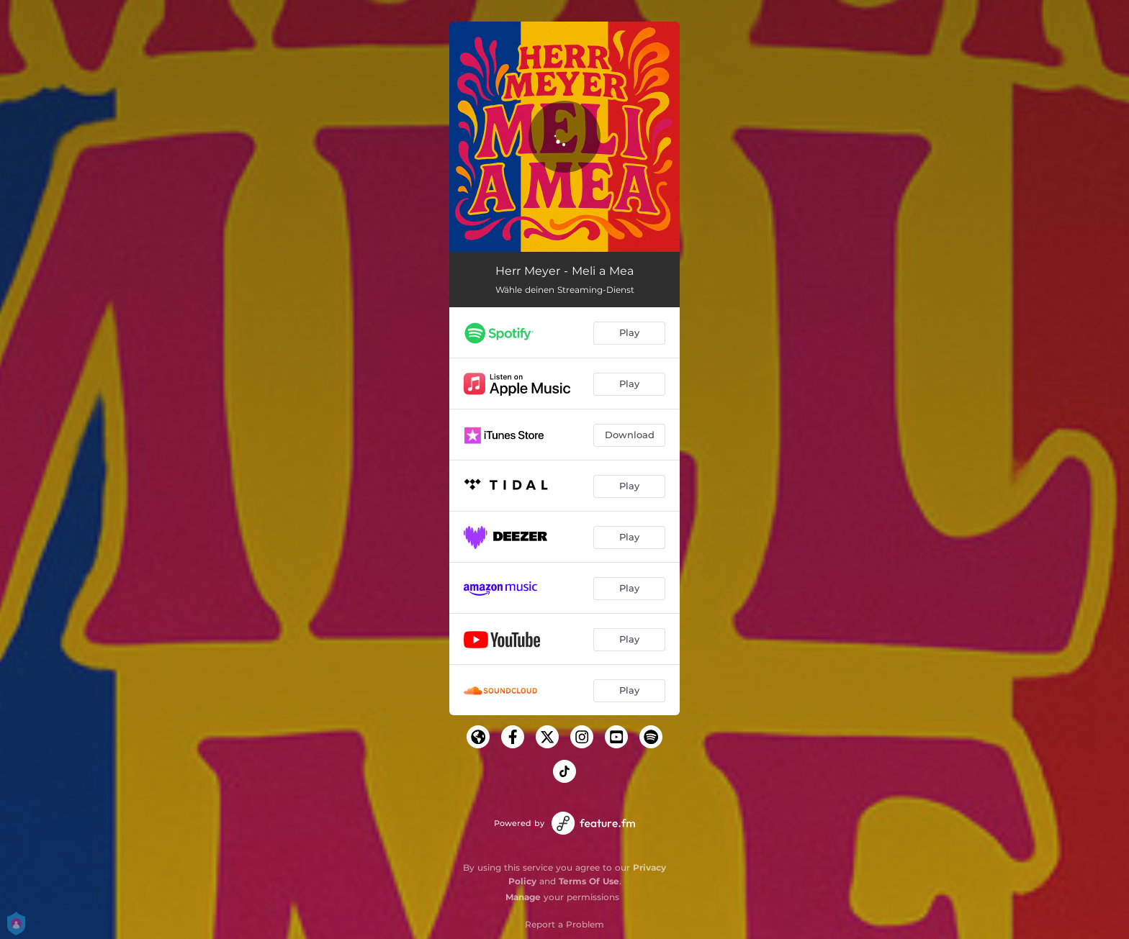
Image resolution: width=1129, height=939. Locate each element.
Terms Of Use (589, 881)
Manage (523, 897)
